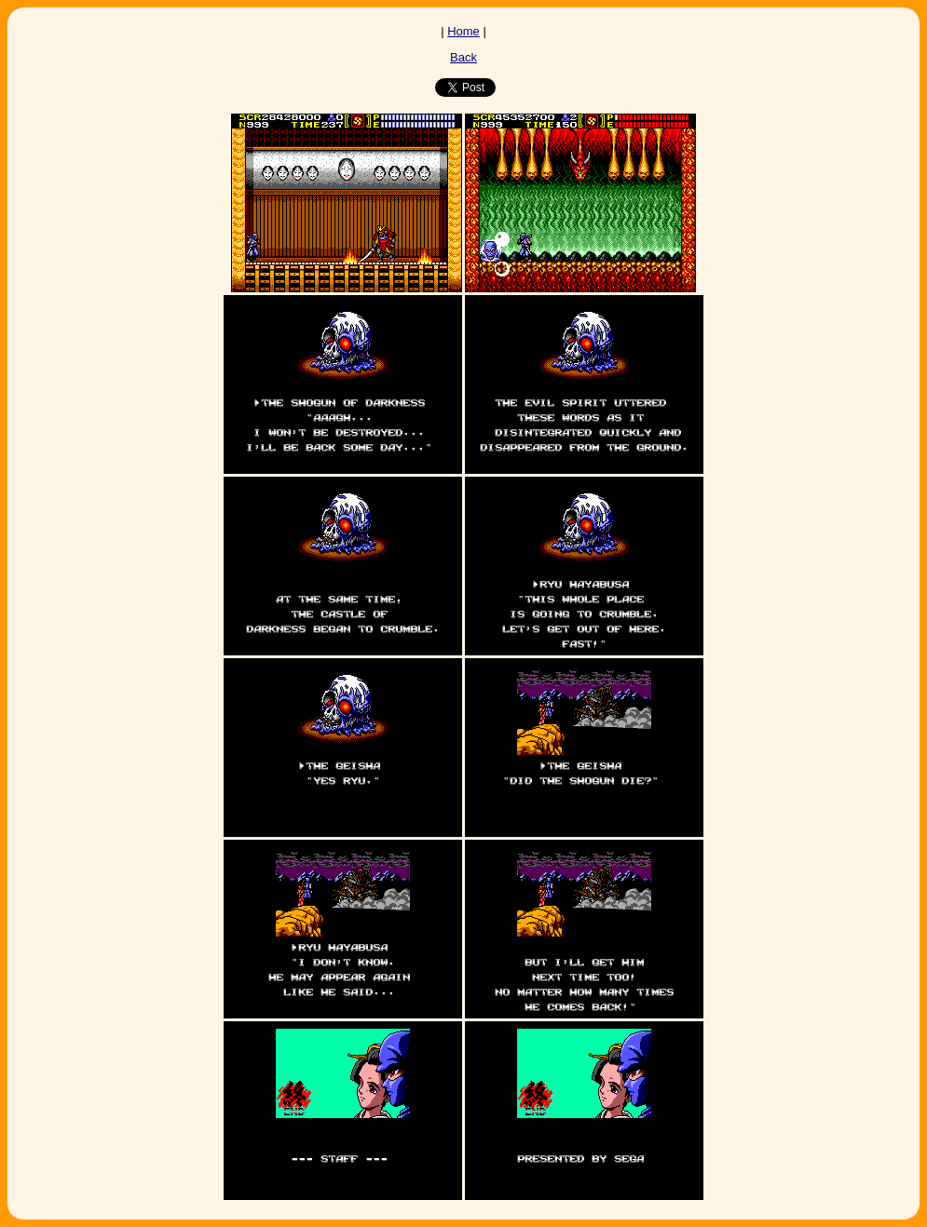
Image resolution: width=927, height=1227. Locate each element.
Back (463, 57)
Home (463, 31)
